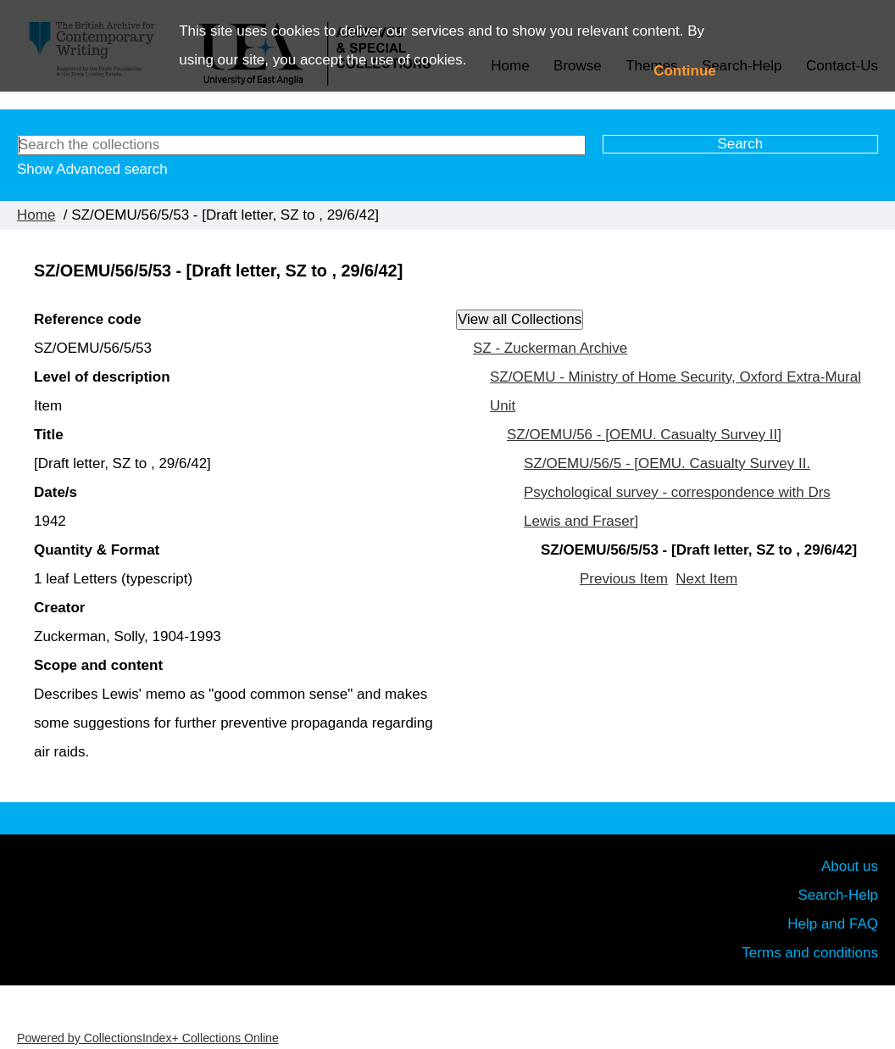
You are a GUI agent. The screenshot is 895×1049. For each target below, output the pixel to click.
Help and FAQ (832, 924)
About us (849, 866)
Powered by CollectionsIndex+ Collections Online (148, 1038)
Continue (684, 71)
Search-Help (838, 895)
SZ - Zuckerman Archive (550, 348)
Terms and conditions (810, 953)
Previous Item (624, 579)
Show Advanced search (92, 169)
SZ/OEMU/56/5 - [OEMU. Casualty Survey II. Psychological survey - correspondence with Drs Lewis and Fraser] (677, 492)
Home (36, 215)
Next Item (706, 579)
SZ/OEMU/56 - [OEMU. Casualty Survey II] (644, 435)
